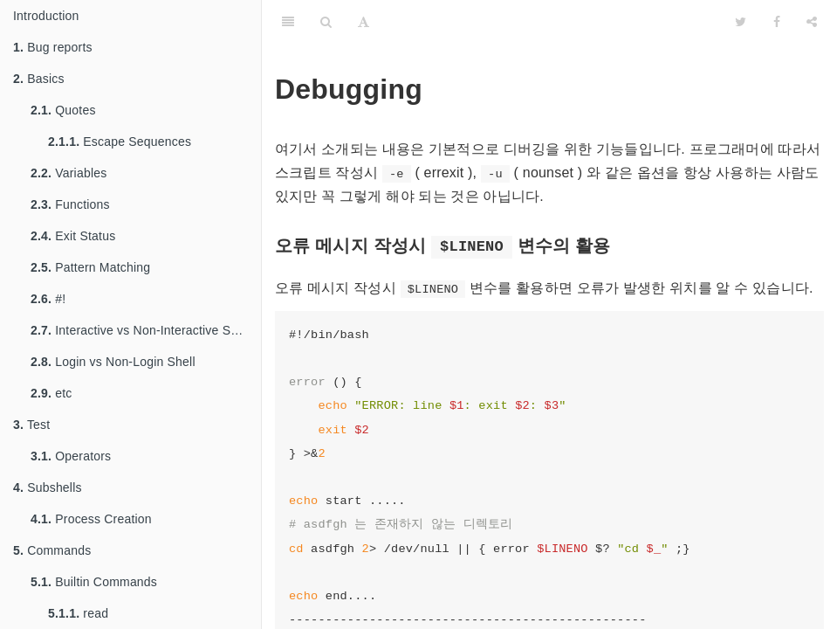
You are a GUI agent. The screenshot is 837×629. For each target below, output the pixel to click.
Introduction (46, 16)
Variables (68, 173)
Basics (39, 79)
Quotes (63, 110)
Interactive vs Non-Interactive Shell (140, 330)
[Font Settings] (363, 22)
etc (51, 393)
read (78, 613)
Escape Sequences (119, 142)
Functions (70, 204)
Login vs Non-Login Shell (113, 362)
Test (31, 425)
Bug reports (53, 47)
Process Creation (91, 519)
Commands (52, 550)
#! (48, 299)
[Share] (811, 22)
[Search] (326, 22)
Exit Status (73, 236)
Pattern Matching (90, 267)
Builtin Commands (94, 582)
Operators (71, 456)
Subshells (47, 487)
